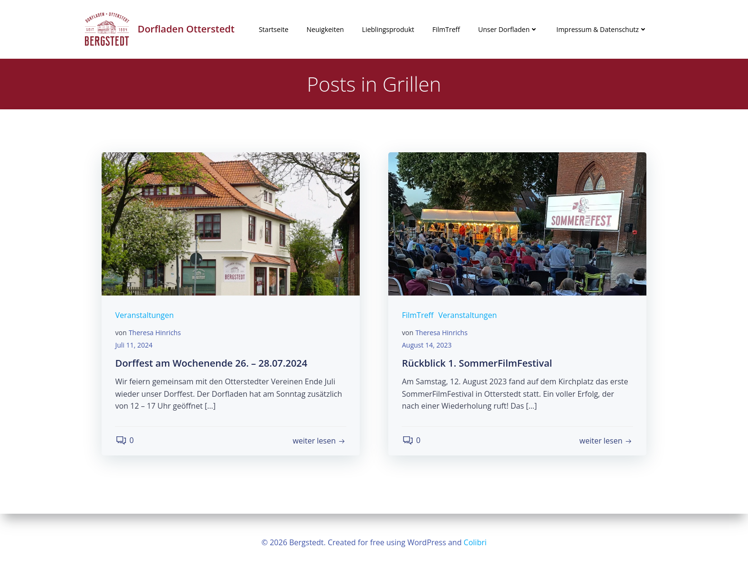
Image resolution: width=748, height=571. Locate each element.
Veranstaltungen (145, 317)
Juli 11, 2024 (134, 346)
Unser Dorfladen (508, 29)
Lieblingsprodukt (388, 29)
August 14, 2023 (427, 346)
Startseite (273, 29)
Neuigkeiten (325, 29)
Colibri (475, 542)
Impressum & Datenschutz (601, 29)
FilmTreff (446, 29)
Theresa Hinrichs (155, 334)
